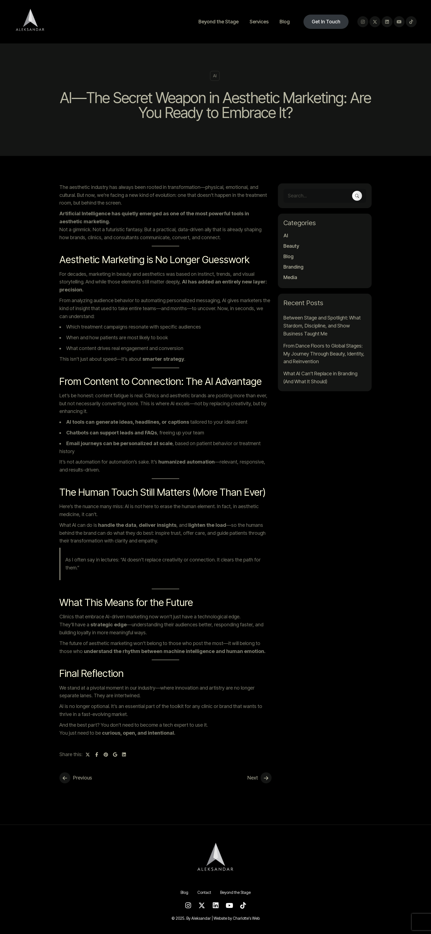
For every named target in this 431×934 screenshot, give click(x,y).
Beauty (291, 246)
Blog (285, 21)
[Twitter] (374, 21)
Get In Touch (326, 21)
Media (290, 277)
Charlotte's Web (246, 918)
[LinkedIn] (387, 21)
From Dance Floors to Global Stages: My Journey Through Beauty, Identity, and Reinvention (323, 354)
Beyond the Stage (218, 21)
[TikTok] (411, 21)
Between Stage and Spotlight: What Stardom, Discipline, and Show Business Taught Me (322, 326)
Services (259, 21)
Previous (82, 778)
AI (215, 75)
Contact (204, 892)
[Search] (357, 196)
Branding (293, 267)
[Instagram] (362, 21)
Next (252, 778)
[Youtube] (399, 21)
